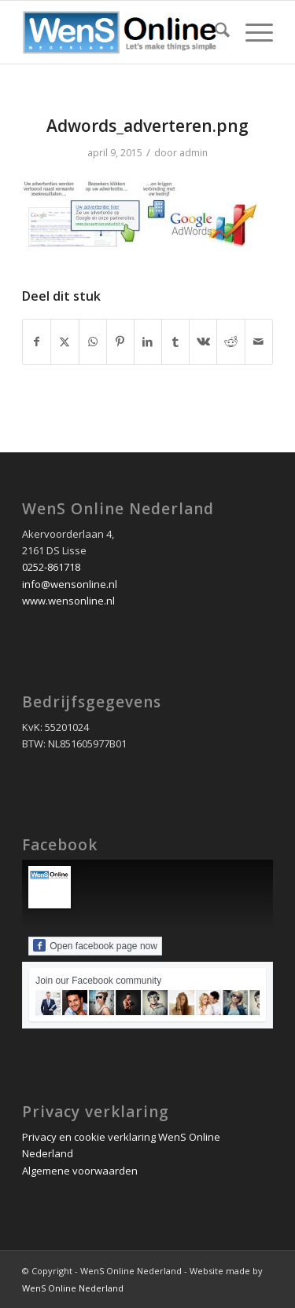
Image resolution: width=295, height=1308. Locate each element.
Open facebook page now (95, 945)
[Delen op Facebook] (36, 342)
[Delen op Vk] (203, 342)
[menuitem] (214, 32)
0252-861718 (51, 567)
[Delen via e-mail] (258, 342)
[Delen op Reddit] (230, 342)
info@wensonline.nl (69, 584)
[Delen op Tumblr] (175, 342)
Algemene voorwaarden (80, 1171)
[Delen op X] (64, 342)
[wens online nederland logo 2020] (122, 32)
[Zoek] (214, 32)
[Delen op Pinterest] (120, 342)
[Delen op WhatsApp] (92, 342)
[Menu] (251, 32)
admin (193, 152)
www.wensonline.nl (68, 601)
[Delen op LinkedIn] (148, 342)
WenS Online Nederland (73, 1288)
